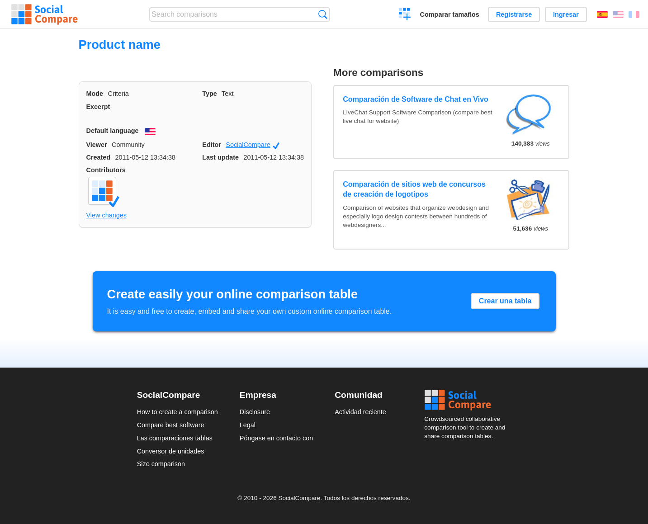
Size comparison (161, 463)
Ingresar (566, 14)
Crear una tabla (505, 301)
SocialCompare (252, 145)
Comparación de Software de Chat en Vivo (415, 99)
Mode (95, 93)
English (618, 14)
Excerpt (98, 106)
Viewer (96, 144)
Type (209, 93)
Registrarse (514, 14)
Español (602, 14)
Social (467, 400)
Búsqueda (322, 14)
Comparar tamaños (449, 14)
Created (98, 157)
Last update (220, 157)
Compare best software (170, 425)
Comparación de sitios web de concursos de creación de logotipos (414, 189)
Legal (247, 425)
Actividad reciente (360, 411)
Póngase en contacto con (276, 438)
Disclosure (255, 411)
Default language (112, 130)
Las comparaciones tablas (175, 438)
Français (634, 14)
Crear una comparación (405, 15)
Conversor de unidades (170, 451)
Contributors (106, 170)
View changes (106, 215)
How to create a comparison (177, 411)
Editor (211, 144)
